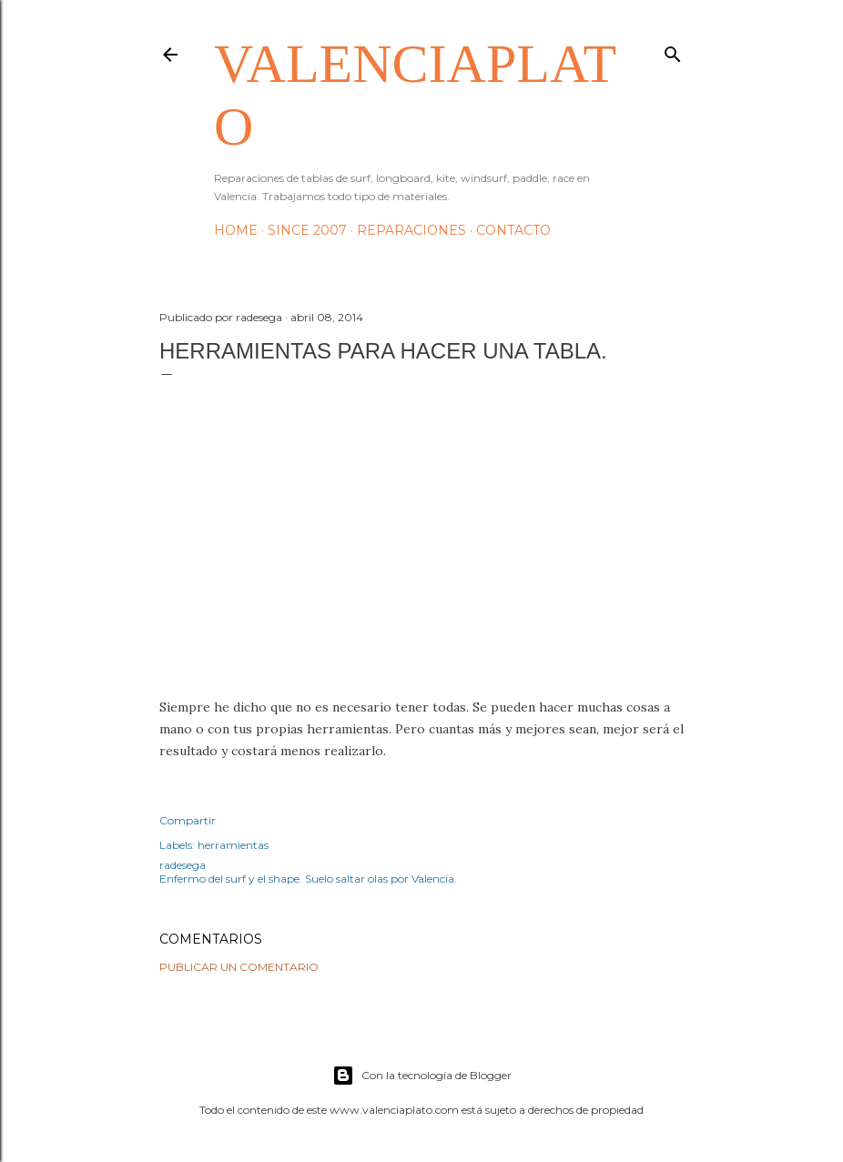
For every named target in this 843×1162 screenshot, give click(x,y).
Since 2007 (307, 230)
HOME (236, 230)
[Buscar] (673, 50)
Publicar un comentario (239, 967)
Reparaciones (411, 230)
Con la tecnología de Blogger (422, 1075)
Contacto (513, 230)
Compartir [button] (187, 820)
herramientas (233, 845)
